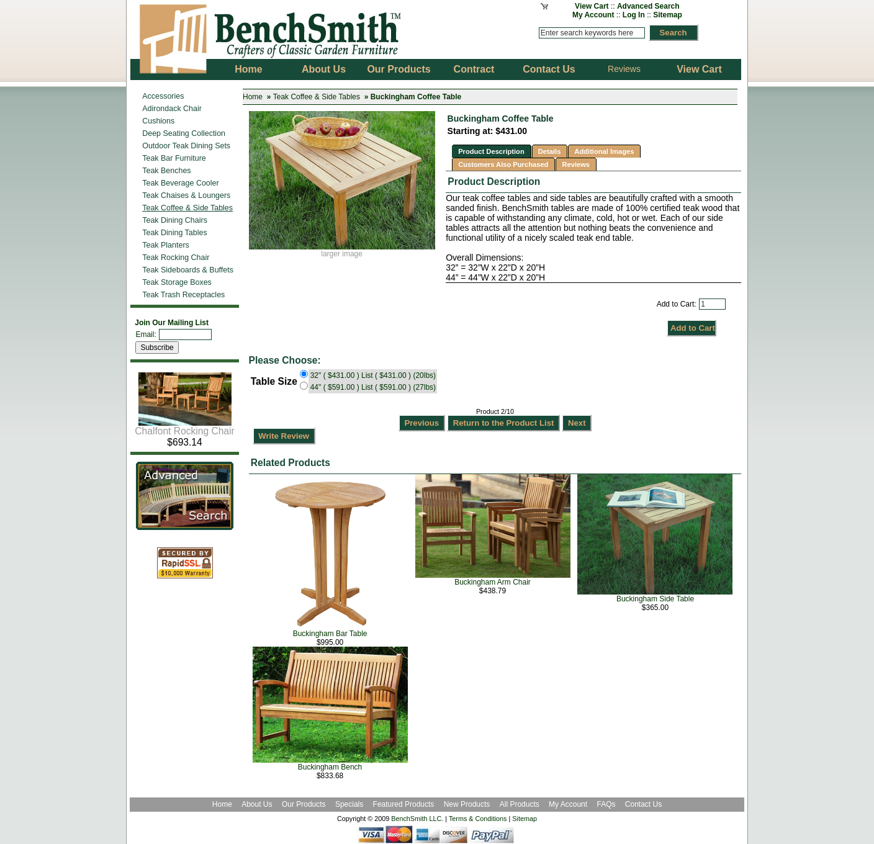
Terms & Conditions (478, 818)
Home (253, 96)
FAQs (606, 804)
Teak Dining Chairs (174, 220)
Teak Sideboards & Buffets (187, 270)
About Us (256, 804)
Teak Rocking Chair (175, 257)
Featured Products (404, 804)
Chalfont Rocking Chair (184, 426)
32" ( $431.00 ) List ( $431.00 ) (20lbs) (373, 375)
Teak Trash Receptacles (183, 294)
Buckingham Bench (330, 767)
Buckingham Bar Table (330, 633)
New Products (467, 804)
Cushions (158, 121)
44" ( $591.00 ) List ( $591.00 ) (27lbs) (373, 387)
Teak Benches (166, 170)
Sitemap (667, 15)
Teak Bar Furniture (174, 158)
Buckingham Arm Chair (492, 582)
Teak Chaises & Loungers (186, 195)
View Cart (591, 6)
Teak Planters (165, 245)
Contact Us (643, 804)
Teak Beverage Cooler (180, 183)
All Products (519, 804)
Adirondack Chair (172, 108)
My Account (593, 15)
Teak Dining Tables (174, 232)
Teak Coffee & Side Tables (316, 96)
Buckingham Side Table (655, 599)
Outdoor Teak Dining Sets (186, 145)
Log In (634, 15)
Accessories (163, 96)
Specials (350, 804)
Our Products (305, 804)
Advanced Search (648, 6)
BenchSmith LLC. (417, 818)
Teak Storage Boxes (177, 282)
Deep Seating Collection (183, 133)
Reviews (624, 69)
